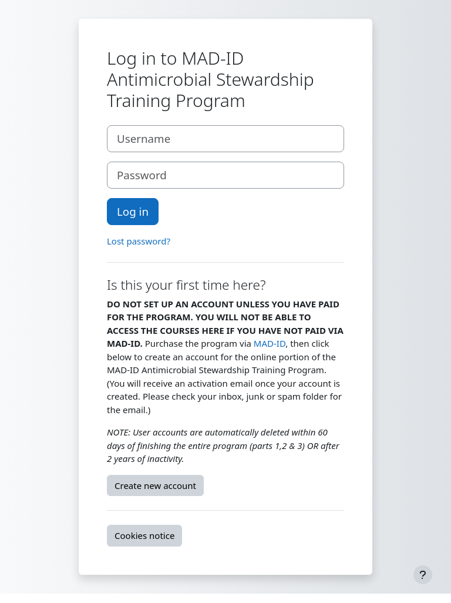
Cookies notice (144, 535)
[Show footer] (422, 574)
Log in (133, 211)
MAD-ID (269, 343)
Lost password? (138, 241)
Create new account (155, 485)
